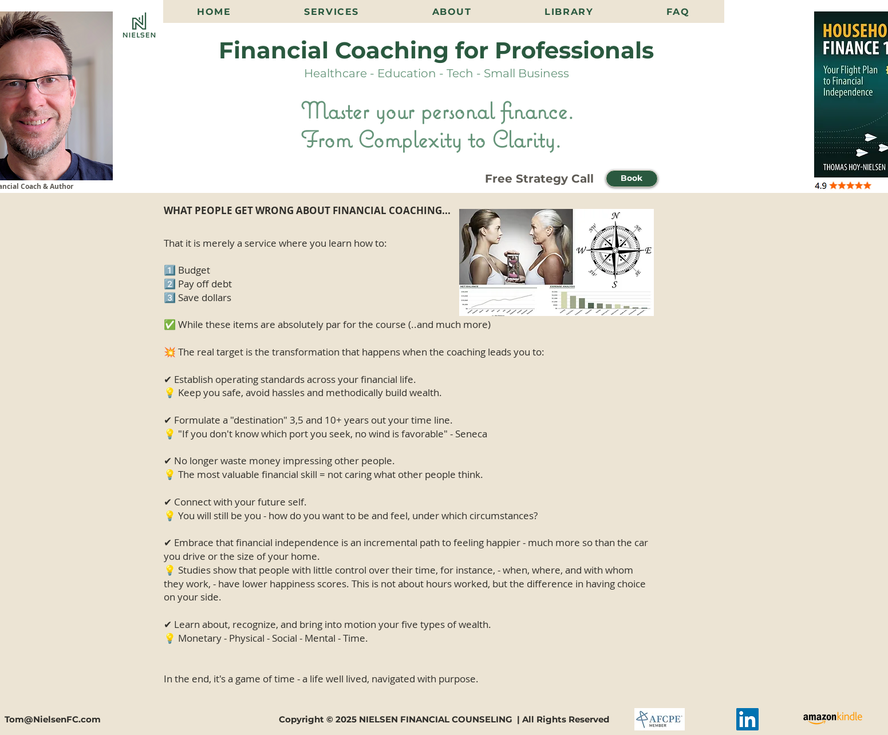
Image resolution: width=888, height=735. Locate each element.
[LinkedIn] (747, 719)
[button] (632, 178)
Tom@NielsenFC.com (53, 719)
